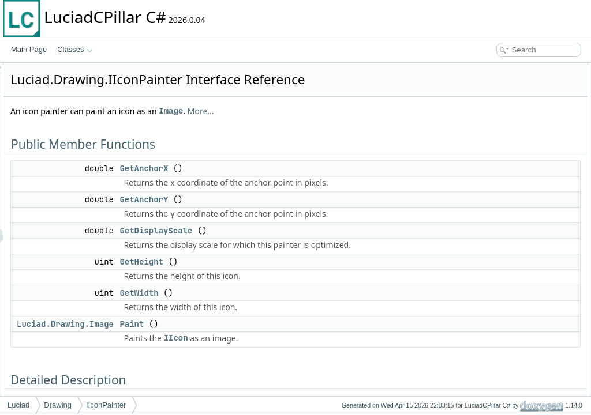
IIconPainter (106, 405)
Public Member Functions (501, 69)
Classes (75, 49)
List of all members (491, 259)
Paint (276, 378)
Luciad (18, 405)
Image (315, 127)
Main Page (29, 49)
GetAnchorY (288, 228)
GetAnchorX (288, 184)
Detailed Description (493, 158)
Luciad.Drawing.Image (209, 378)
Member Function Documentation (513, 171)
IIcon (320, 392)
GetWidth (283, 347)
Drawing (58, 405)
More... (345, 127)
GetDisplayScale (300, 272)
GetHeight (286, 316)
